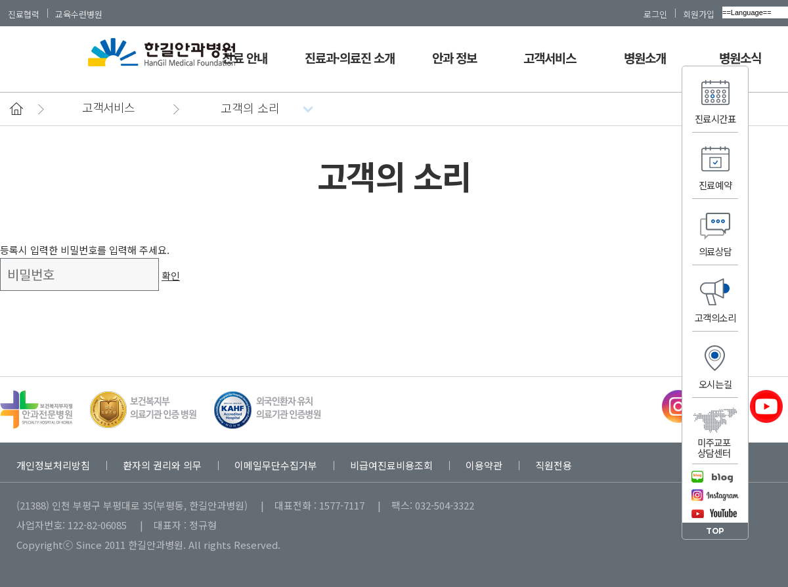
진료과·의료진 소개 (350, 57)
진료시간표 (715, 118)
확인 (171, 275)
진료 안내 (244, 57)
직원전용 (553, 465)
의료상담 (715, 251)
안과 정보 (454, 57)
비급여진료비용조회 (391, 465)
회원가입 (698, 14)
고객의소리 (715, 317)
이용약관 (484, 465)
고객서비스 (549, 57)
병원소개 (645, 57)
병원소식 (740, 57)
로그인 (655, 14)
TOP (715, 531)
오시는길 (715, 384)
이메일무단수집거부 (275, 465)
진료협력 (23, 14)
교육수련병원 (78, 14)
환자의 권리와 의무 (162, 465)
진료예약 (715, 185)
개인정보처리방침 (53, 465)
